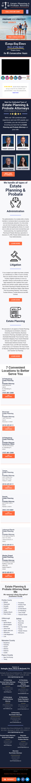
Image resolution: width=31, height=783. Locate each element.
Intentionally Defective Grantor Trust (15, 343)
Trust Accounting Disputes (11, 290)
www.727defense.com (7, 708)
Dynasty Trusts (23, 337)
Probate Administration (19, 235)
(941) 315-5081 (8, 527)
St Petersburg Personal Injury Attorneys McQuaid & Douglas (7, 682)
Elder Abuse (25, 288)
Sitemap (18, 773)
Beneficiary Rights (16, 288)
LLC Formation (14, 346)
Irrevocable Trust (8, 345)
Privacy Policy (13, 773)
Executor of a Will (7, 235)
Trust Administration (15, 237)
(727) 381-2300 (8, 410)
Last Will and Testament (20, 345)
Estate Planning (15, 321)
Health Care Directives (19, 341)
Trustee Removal (18, 292)
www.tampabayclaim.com (23, 693)
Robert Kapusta (8, 160)
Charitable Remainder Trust (11, 337)
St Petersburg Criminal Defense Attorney (8, 699)
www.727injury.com (8, 692)
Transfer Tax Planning (16, 350)
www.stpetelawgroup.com (15, 677)
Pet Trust (22, 346)
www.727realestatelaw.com (15, 722)
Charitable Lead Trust (22, 335)
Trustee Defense (8, 292)
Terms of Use (24, 773)
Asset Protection (16, 333)
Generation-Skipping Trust (10, 339)
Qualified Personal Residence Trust (19, 348)
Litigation (15, 264)
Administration (15, 211)
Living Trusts (6, 346)
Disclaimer (6, 773)
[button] (27, 12)
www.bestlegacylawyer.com (23, 709)
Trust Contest (23, 290)
